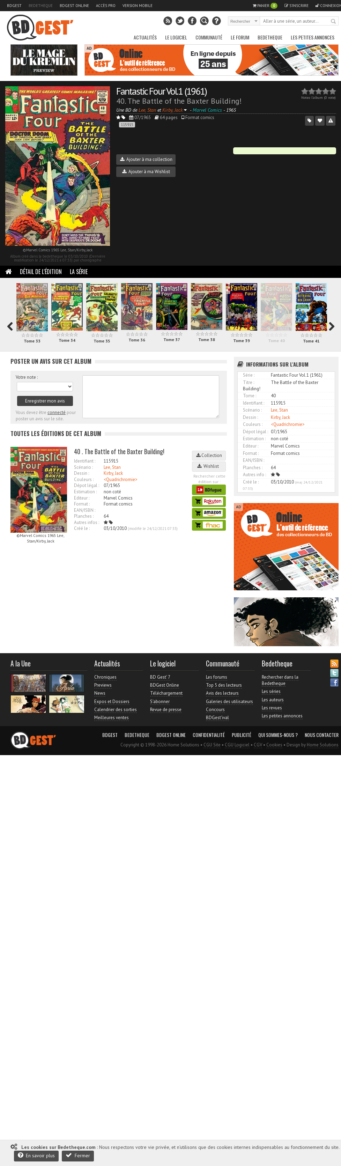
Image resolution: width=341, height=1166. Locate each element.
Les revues (272, 708)
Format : (82, 504)
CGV (258, 745)
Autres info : (254, 475)
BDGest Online (74, 5)
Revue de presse (165, 710)
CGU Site (212, 745)
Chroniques (105, 677)
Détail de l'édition (41, 271)
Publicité (241, 734)
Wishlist (209, 466)
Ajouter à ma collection (146, 159)
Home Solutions (323, 745)
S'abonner (160, 701)
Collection (209, 455)
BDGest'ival (217, 718)
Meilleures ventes (111, 718)
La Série (79, 271)
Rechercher (333, 21)
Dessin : (81, 473)
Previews (103, 685)
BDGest (14, 5)
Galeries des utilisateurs (229, 701)
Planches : (84, 516)
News (99, 693)
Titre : (248, 382)
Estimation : (85, 492)
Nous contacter (322, 734)
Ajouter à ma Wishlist (146, 172)
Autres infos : (86, 522)
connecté (56, 412)
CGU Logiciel (237, 745)
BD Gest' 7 (160, 677)
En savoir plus (36, 1155)
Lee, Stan (112, 467)
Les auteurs (273, 700)
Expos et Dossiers (111, 701)
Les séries (271, 691)
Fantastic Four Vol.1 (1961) (161, 90)
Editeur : (81, 498)
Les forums (216, 677)
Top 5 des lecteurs (224, 685)
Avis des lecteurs (222, 693)
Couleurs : (84, 479)
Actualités (145, 37)
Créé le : (82, 528)
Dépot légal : (86, 485)
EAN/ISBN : (84, 510)
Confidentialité (209, 734)
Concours (215, 710)
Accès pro (106, 5)
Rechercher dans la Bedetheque (280, 680)
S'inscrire (296, 5)
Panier (265, 6)
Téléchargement (166, 693)
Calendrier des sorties (115, 710)
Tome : (249, 396)
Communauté (208, 37)
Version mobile (138, 5)
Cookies (274, 745)
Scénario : (83, 467)
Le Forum (240, 37)
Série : (248, 375)
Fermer (78, 1155)
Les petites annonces (312, 37)
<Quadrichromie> (121, 479)
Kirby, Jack (113, 473)
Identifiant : (84, 461)
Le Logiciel (176, 37)
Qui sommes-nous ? (278, 734)
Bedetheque (41, 5)
